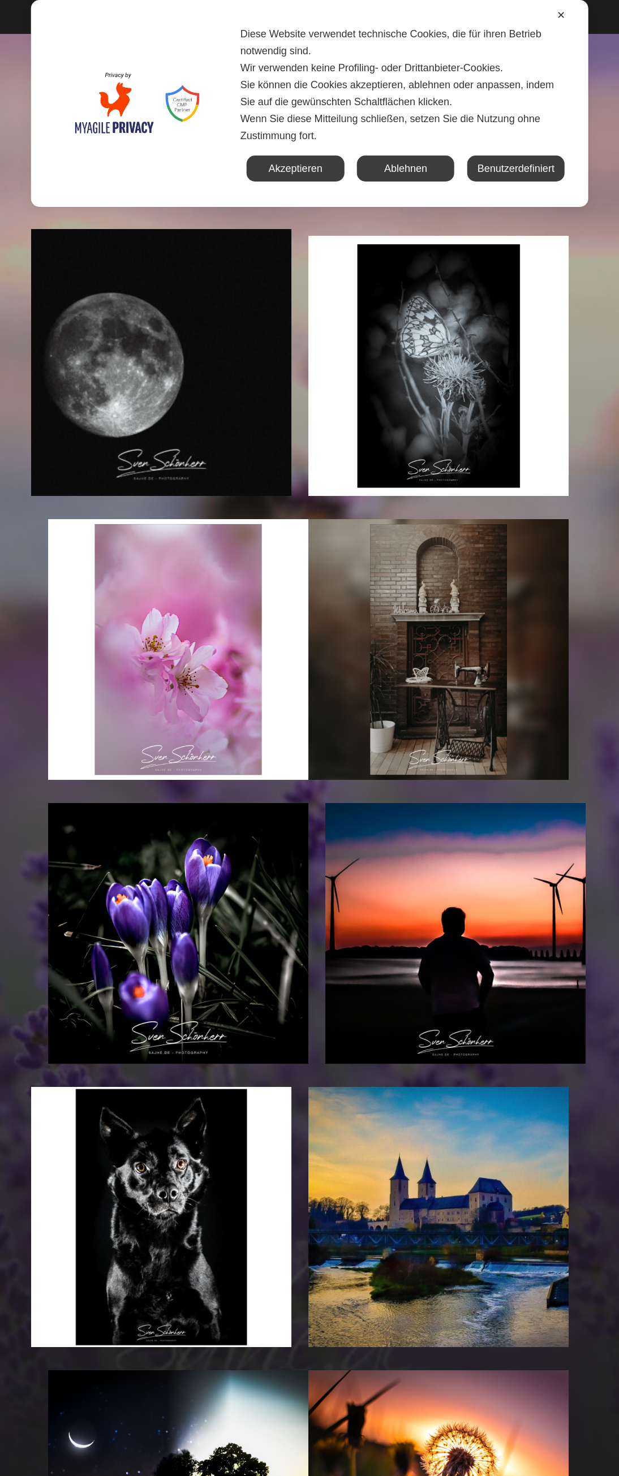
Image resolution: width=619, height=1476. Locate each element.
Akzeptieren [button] (296, 168)
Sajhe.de (330, 1448)
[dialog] (309, 103)
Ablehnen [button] (405, 168)
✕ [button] (561, 15)
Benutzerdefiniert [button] (516, 168)
